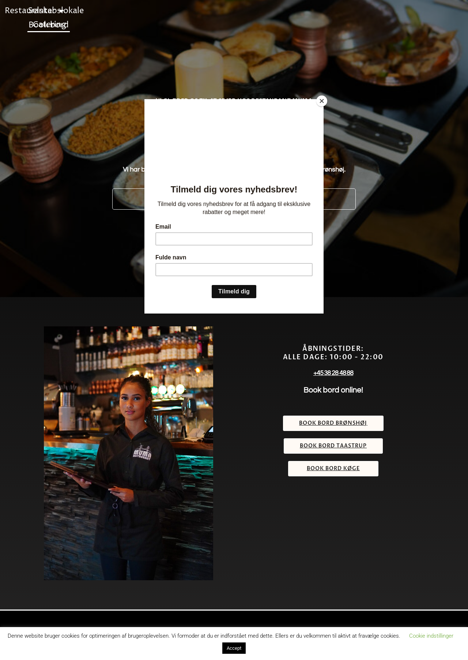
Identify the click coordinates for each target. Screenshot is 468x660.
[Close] (321, 100)
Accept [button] (234, 648)
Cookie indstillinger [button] (431, 636)
